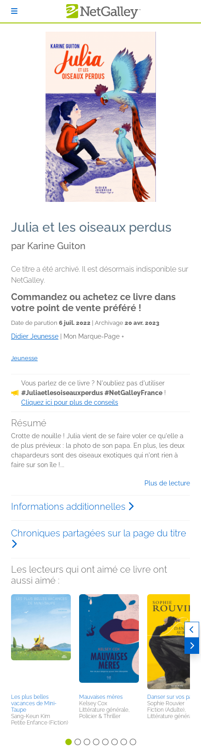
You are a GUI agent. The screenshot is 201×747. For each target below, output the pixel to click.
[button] (41, 642)
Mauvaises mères (101, 697)
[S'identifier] (14, 11)
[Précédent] (191, 630)
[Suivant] (191, 646)
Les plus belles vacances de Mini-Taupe (34, 703)
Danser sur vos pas (171, 697)
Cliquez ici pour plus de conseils (69, 402)
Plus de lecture (167, 483)
